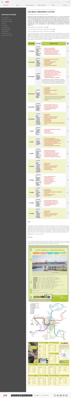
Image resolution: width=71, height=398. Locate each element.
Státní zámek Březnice (48, 76)
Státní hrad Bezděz (48, 182)
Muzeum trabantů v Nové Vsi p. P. (51, 105)
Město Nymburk (47, 190)
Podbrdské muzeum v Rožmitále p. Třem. (52, 74)
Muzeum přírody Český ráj (49, 194)
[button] (3, 2)
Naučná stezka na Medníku (49, 48)
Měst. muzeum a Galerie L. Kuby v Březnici (52, 72)
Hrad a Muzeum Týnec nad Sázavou (51, 51)
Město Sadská (47, 189)
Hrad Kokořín (46, 91)
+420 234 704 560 (45, 395)
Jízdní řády (5, 5)
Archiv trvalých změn (6, 33)
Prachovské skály (47, 195)
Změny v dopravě (41, 5)
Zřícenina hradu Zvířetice (49, 178)
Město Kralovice (47, 121)
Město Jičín (46, 193)
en (66, 1)
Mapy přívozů (4, 25)
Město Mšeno (47, 92)
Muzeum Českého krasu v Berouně (51, 59)
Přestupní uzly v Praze (6, 19)
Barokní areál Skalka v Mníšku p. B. (50, 104)
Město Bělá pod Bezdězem (49, 181)
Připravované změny (6, 29)
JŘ (67, 51)
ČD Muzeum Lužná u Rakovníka (50, 65)
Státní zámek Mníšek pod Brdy (50, 108)
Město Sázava (47, 131)
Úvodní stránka (31, 9)
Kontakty (65, 5)
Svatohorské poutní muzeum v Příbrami (51, 77)
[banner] (10, 2)
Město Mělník (46, 89)
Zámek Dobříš (47, 109)
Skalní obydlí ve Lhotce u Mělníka (50, 90)
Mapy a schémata (29, 5)
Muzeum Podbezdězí (48, 180)
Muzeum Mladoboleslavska (49, 176)
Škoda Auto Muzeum (48, 177)
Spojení (17, 5)
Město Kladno (47, 114)
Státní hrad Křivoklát (48, 62)
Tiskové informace (37, 9)
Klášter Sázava (47, 130)
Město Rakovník (47, 64)
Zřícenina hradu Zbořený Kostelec (50, 53)
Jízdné (53, 5)
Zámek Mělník (46, 87)
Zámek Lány (46, 115)
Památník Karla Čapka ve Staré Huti (51, 107)
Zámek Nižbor (47, 60)
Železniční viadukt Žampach (49, 49)
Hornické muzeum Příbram (49, 70)
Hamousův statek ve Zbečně (49, 61)
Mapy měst (4, 23)
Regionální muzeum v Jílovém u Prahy (51, 50)
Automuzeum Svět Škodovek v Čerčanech (52, 54)
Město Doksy (46, 183)
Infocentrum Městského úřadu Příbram (51, 71)
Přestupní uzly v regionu (7, 21)
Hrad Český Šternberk (48, 132)
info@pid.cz (37, 395)
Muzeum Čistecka (47, 120)
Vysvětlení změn (5, 31)
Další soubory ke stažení (7, 35)
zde (54, 29)
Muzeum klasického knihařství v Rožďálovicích (52, 191)
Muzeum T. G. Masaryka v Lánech (50, 116)
